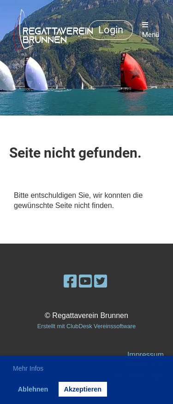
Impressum (145, 355)
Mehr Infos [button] (28, 368)
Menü (150, 30)
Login (110, 30)
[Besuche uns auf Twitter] (100, 281)
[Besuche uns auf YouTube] (85, 281)
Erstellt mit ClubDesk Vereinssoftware (86, 326)
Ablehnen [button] (33, 389)
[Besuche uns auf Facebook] (70, 281)
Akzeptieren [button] (82, 389)
